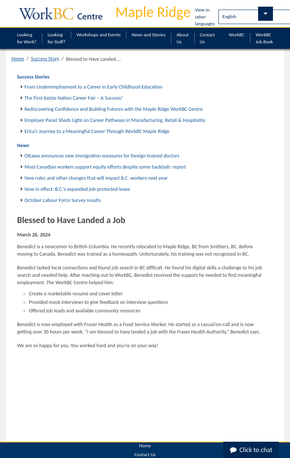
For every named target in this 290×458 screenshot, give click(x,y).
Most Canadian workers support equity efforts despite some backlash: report (105, 167)
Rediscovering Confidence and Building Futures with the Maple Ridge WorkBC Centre (113, 109)
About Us (182, 38)
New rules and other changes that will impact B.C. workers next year (96, 178)
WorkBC (236, 34)
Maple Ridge (153, 12)
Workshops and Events (98, 34)
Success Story (45, 59)
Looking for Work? (26, 38)
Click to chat (251, 450)
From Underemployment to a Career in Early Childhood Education (93, 87)
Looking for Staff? (56, 38)
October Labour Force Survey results (62, 200)
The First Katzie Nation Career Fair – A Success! (73, 98)
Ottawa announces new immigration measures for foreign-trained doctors (101, 156)
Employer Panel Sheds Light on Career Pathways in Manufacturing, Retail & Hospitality (114, 120)
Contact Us (207, 38)
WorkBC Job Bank (264, 38)
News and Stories (148, 34)
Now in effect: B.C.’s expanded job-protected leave (77, 189)
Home (17, 59)
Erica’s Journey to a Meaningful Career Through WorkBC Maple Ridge (96, 131)
